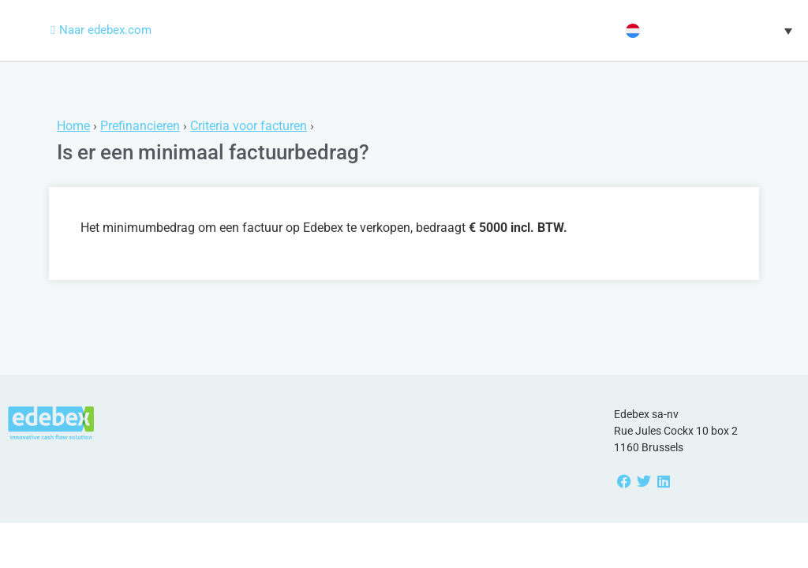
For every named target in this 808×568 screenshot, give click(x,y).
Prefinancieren (140, 125)
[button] (707, 31)
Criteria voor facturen (248, 125)
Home (73, 125)
